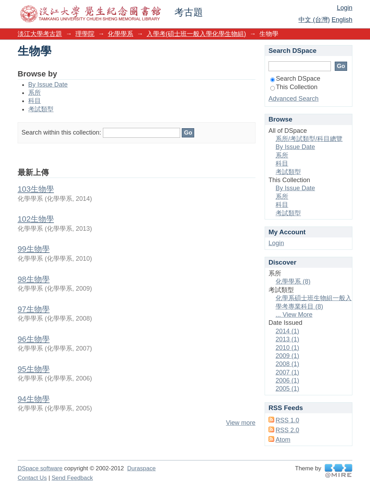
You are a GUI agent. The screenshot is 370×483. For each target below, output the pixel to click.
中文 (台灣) (314, 19)
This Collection (293, 87)
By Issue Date (48, 84)
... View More (294, 314)
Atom (283, 439)
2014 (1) (287, 331)
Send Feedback (72, 478)
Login (344, 7)
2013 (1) (287, 339)
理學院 (84, 33)
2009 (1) (287, 355)
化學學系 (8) (293, 281)
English (342, 19)
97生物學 (34, 309)
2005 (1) (287, 388)
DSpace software (40, 468)
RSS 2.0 (287, 430)
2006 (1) (287, 380)
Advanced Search (294, 98)
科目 (34, 100)
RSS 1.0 (287, 420)
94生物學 (34, 399)
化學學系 (120, 33)
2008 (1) (287, 363)
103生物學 (36, 189)
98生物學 (34, 279)
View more (240, 422)
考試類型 (41, 109)
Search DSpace (295, 78)
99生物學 (34, 248)
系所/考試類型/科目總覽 (309, 138)
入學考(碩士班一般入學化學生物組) (196, 33)
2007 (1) (287, 372)
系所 (34, 92)
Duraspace (141, 468)
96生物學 (34, 339)
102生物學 (36, 219)
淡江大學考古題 (40, 33)
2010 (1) (287, 347)
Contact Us (32, 478)
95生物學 (34, 369)
